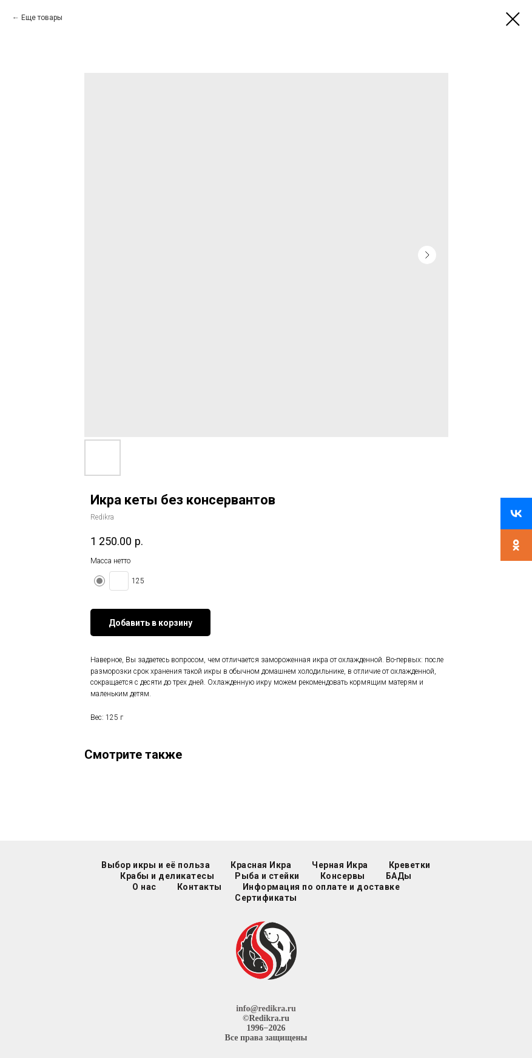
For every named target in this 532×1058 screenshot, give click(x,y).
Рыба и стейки (267, 876)
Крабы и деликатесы (167, 876)
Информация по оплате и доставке (321, 887)
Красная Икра (261, 865)
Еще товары (41, 17)
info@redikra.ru (266, 1008)
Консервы (342, 876)
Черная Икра (340, 865)
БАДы (399, 876)
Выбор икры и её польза (155, 865)
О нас (144, 887)
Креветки (410, 865)
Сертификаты (266, 898)
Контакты (199, 887)
